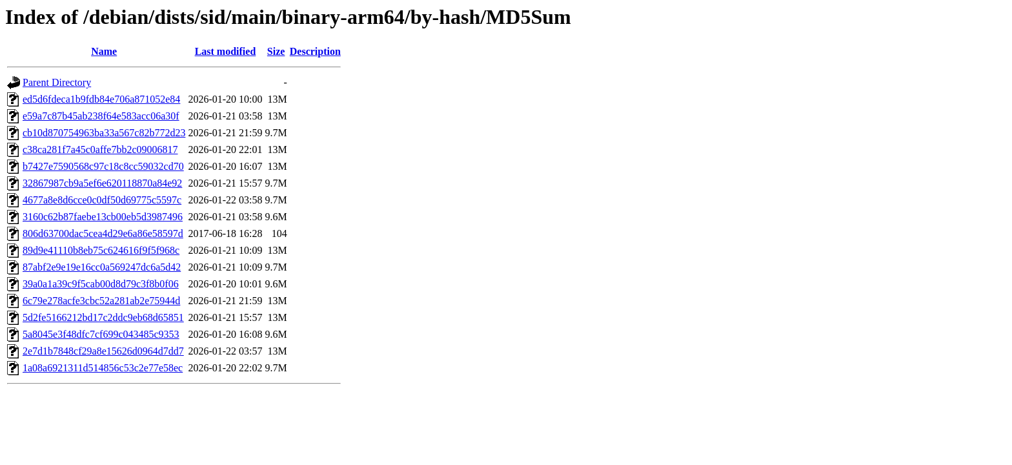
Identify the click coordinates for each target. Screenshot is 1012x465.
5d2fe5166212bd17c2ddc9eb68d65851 (103, 317)
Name (104, 51)
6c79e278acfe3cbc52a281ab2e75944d (101, 300)
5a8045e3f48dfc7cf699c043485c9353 (101, 334)
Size (276, 51)
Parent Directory (57, 82)
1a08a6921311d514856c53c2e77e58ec (103, 367)
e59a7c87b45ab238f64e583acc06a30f (101, 115)
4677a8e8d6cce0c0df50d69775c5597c (102, 199)
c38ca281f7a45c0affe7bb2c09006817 (100, 149)
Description (315, 51)
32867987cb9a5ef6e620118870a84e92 (102, 183)
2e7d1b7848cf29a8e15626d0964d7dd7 (103, 351)
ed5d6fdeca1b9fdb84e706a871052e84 (101, 99)
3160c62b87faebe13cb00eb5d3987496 (103, 216)
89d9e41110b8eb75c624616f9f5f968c (101, 250)
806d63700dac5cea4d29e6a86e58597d (103, 233)
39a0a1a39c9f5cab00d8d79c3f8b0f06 (101, 283)
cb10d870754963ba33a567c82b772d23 (104, 132)
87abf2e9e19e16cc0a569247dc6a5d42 (102, 267)
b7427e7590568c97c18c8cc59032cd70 (103, 166)
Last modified (225, 51)
